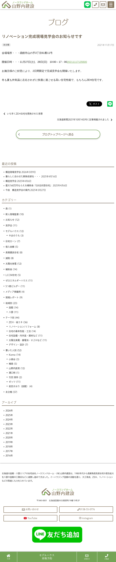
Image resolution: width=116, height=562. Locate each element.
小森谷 (12, 359)
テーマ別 (9, 317)
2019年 (9, 442)
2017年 (9, 451)
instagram (86, 518)
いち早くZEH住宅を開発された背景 (23, 113)
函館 (11, 307)
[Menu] (111, 4)
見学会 (8, 225)
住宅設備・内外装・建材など (23, 335)
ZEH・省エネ (16, 322)
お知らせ (9, 219)
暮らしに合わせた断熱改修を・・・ (23, 176)
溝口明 (12, 372)
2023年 (9, 424)
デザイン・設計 (16, 344)
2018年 (9, 446)
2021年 (9, 433)
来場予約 (46, 557)
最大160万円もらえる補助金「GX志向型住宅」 (28, 185)
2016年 (9, 455)
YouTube (30, 518)
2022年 (9, 428)
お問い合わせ (30, 509)
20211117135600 (77, 61)
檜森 (11, 363)
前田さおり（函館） (19, 386)
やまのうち (14, 235)
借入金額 (9, 246)
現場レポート (12, 297)
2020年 (9, 437)
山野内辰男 (14, 368)
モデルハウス (12, 231)
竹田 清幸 (13, 377)
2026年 (9, 410)
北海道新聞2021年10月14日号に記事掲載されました (84, 119)
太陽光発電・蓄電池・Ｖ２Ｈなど (25, 340)
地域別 (8, 303)
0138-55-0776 (86, 509)
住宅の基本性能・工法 (20, 331)
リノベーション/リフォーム (22, 326)
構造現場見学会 (13, 172)
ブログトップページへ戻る (58, 134)
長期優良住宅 (12, 252)
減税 (7, 258)
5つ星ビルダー (12, 286)
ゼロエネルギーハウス (16, 280)
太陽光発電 (10, 263)
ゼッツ (12, 381)
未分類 (6, 45)
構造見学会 (10, 181)
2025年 (9, 415)
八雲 (11, 312)
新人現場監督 (12, 214)
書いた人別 (10, 350)
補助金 (8, 269)
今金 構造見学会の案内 (17, 190)
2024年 (9, 419)
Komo (12, 354)
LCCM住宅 (11, 275)
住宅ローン (10, 241)
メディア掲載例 (13, 291)
